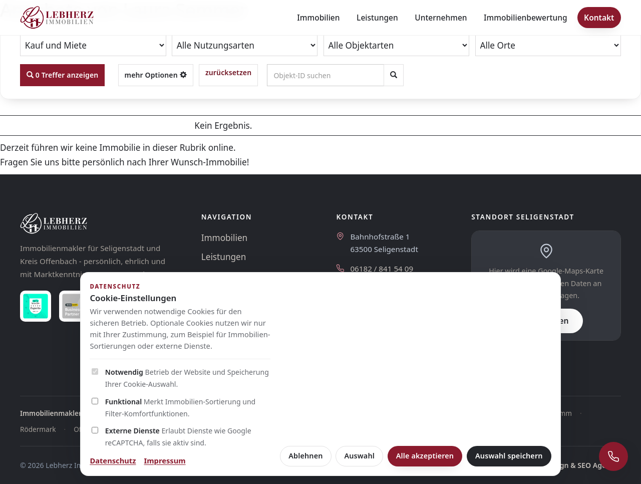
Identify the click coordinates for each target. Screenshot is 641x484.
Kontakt (599, 17)
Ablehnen (305, 455)
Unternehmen (441, 17)
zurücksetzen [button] (228, 72)
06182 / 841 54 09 (381, 269)
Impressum (165, 460)
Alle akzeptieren (425, 455)
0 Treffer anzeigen (63, 75)
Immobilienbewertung (525, 17)
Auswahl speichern (509, 455)
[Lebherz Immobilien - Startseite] (57, 17)
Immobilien (318, 17)
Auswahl (359, 455)
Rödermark (38, 429)
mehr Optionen (156, 75)
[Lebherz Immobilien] (100, 223)
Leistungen (377, 17)
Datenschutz (113, 460)
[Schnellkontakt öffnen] (613, 456)
